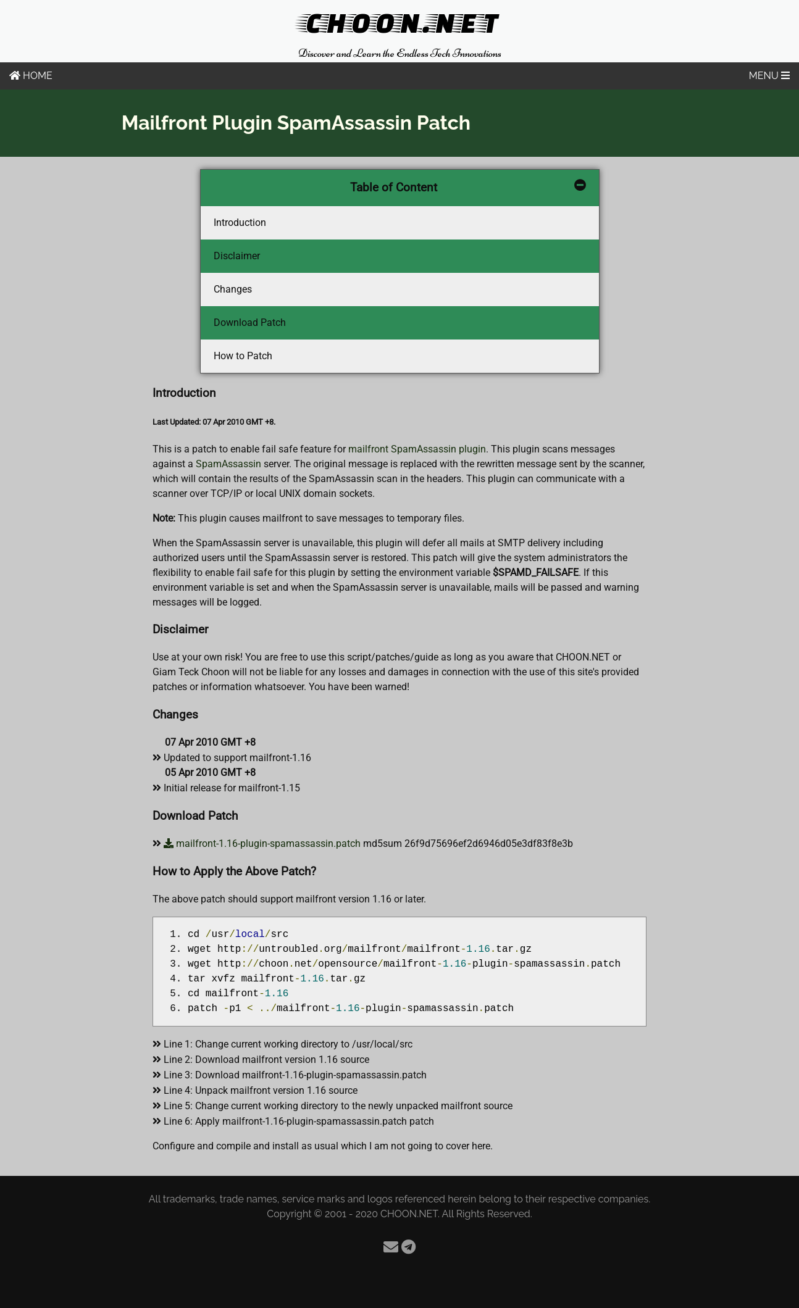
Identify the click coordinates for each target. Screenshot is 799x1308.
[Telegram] (408, 1247)
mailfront (368, 449)
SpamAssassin (228, 464)
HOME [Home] (30, 75)
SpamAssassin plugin (438, 449)
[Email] (390, 1247)
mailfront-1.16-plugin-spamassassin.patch (262, 843)
